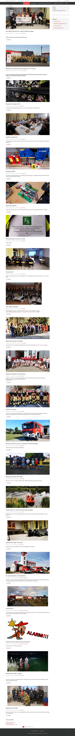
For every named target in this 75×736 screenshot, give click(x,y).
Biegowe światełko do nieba (10, 722)
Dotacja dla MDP (10, 171)
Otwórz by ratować (11, 409)
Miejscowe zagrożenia (24, 577)
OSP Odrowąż (33, 3)
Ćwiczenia (24, 70)
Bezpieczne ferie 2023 (12, 708)
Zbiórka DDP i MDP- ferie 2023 (14, 542)
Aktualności (26, 3)
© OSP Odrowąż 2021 (35, 730)
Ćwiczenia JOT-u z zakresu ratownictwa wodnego (19, 510)
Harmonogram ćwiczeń (58, 3)
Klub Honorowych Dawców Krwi (45, 3)
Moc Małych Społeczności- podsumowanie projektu (20, 31)
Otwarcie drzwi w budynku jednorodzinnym (18, 642)
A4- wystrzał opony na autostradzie (16, 575)
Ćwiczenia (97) (57, 25)
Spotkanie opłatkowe (11, 137)
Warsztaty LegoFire (11, 205)
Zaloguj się (42, 730)
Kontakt (66, 3)
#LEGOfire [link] (31, 209)
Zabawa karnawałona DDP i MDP (11, 724)
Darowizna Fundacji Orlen (13, 104)
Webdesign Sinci (34, 733)
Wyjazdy (54, 7)
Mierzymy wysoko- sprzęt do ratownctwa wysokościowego (22, 443)
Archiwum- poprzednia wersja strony (59, 10)
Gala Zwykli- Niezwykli (12, 306)
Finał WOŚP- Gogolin (9, 723)
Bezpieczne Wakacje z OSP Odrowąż (15, 374)
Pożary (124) (57, 21)
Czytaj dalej (8, 39)
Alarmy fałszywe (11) (59, 28)
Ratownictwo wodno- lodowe (14, 673)
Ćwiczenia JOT (10, 272)
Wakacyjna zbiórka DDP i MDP (14, 476)
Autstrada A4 (9, 608)
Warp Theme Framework (43, 733)
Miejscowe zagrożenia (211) (60, 23)
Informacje (23, 33)
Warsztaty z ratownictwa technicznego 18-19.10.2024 (20, 68)
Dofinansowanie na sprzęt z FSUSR (15, 239)
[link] (25, 311)
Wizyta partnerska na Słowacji (14, 341)
